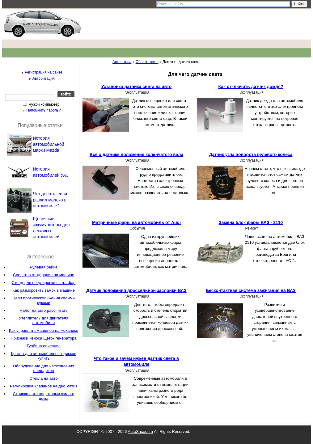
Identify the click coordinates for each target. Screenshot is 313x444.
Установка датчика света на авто (136, 86)
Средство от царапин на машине (43, 275)
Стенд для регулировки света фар (44, 282)
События (137, 228)
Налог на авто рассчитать (43, 310)
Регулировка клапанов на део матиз (43, 386)
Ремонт (251, 228)
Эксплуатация (137, 92)
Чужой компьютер (44, 104)
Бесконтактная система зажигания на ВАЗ (251, 290)
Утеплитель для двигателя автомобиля (43, 320)
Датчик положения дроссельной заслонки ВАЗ (136, 290)
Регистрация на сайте (43, 72)
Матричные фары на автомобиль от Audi (136, 222)
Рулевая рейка (43, 267)
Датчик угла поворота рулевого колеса (251, 154)
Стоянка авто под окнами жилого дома (43, 396)
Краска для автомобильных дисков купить (43, 356)
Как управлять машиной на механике (43, 330)
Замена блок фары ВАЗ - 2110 (251, 222)
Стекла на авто (43, 378)
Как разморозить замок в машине (43, 290)
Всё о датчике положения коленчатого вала (136, 154)
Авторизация (43, 78)
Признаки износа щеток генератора (43, 338)
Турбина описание (44, 346)
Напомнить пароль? (43, 110)
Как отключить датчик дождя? (250, 86)
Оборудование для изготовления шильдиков (43, 368)
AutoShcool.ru (140, 431)
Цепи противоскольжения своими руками (43, 300)
